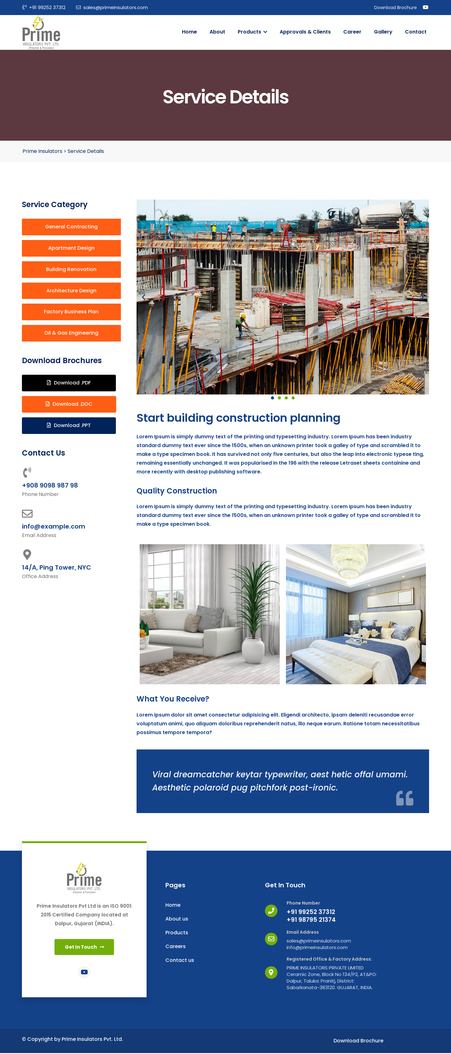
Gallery (383, 31)
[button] (71, 227)
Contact (416, 31)
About (217, 31)
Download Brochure (395, 7)
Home (189, 31)
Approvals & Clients (305, 31)
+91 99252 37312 (44, 7)
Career (352, 31)
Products (252, 31)
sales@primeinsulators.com (112, 7)
